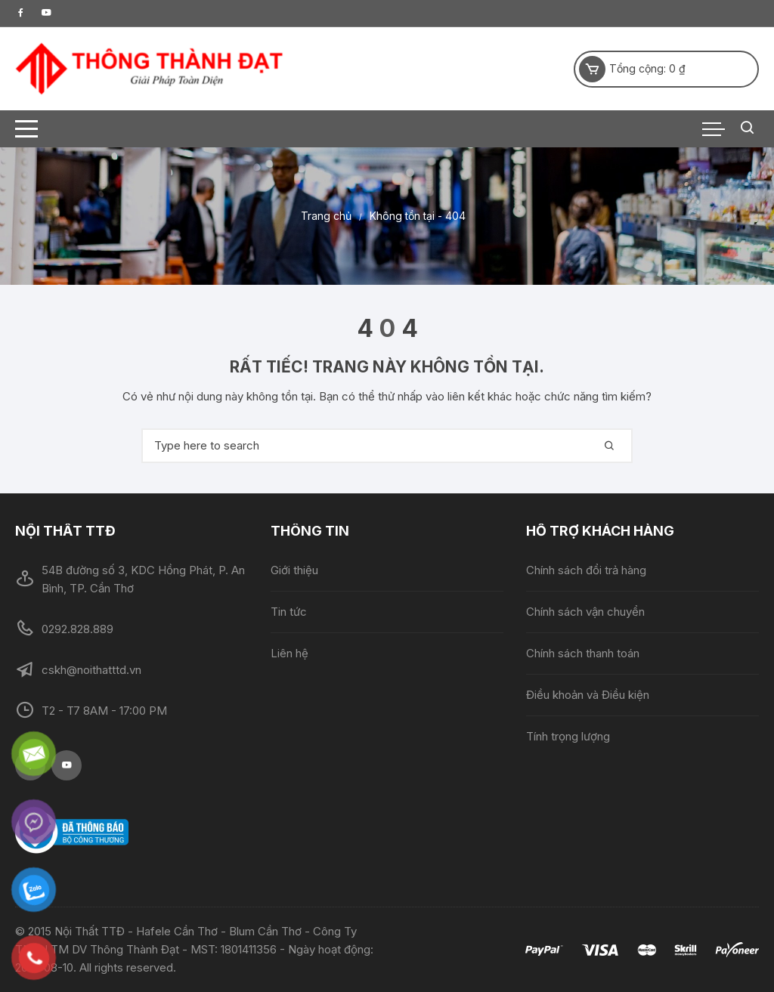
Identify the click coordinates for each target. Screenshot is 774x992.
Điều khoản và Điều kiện (587, 695)
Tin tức (289, 611)
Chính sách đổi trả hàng (586, 570)
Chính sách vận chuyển (585, 611)
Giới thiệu (294, 570)
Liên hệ (289, 653)
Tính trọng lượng (568, 736)
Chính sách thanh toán (582, 653)
